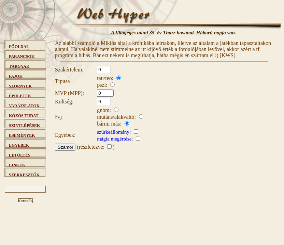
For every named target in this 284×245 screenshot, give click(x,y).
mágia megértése (114, 139)
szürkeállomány (113, 132)
